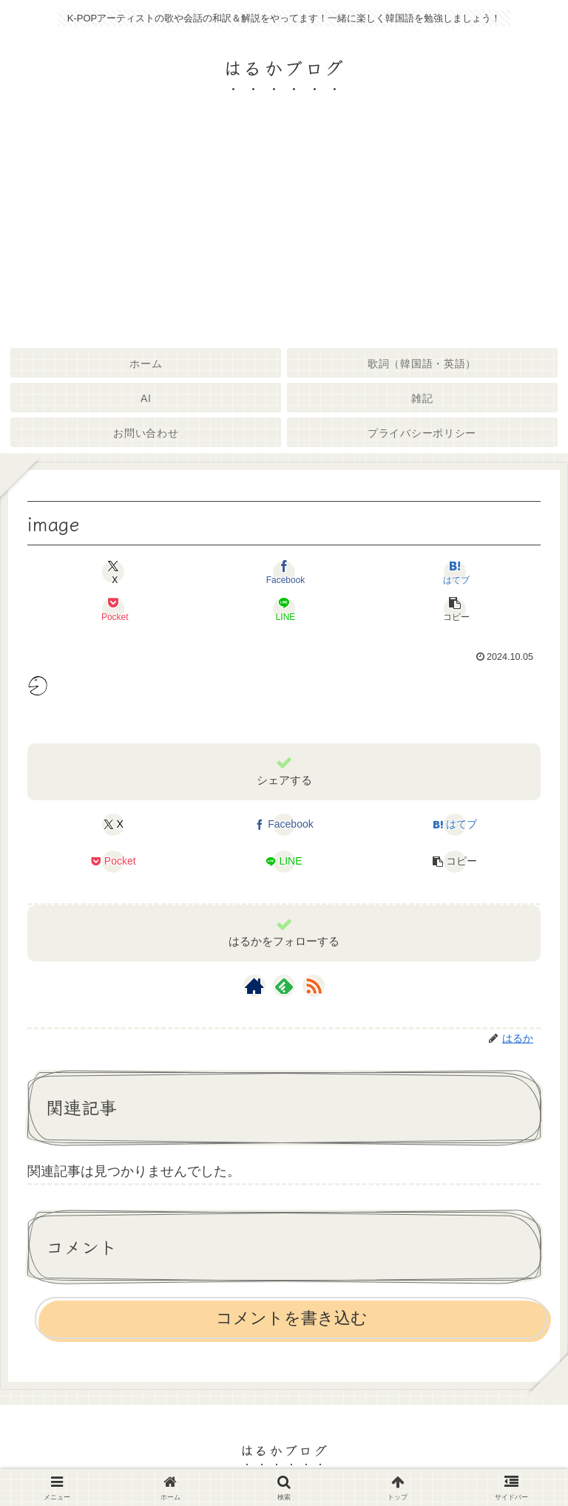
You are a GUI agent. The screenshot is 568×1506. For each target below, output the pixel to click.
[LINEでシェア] (284, 609)
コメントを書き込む (292, 1318)
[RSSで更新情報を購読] (313, 986)
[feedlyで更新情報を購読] (284, 986)
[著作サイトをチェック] (254, 986)
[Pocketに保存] (113, 609)
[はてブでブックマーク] (454, 572)
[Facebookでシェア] (284, 572)
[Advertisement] (284, 232)
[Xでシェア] (113, 572)
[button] (454, 609)
